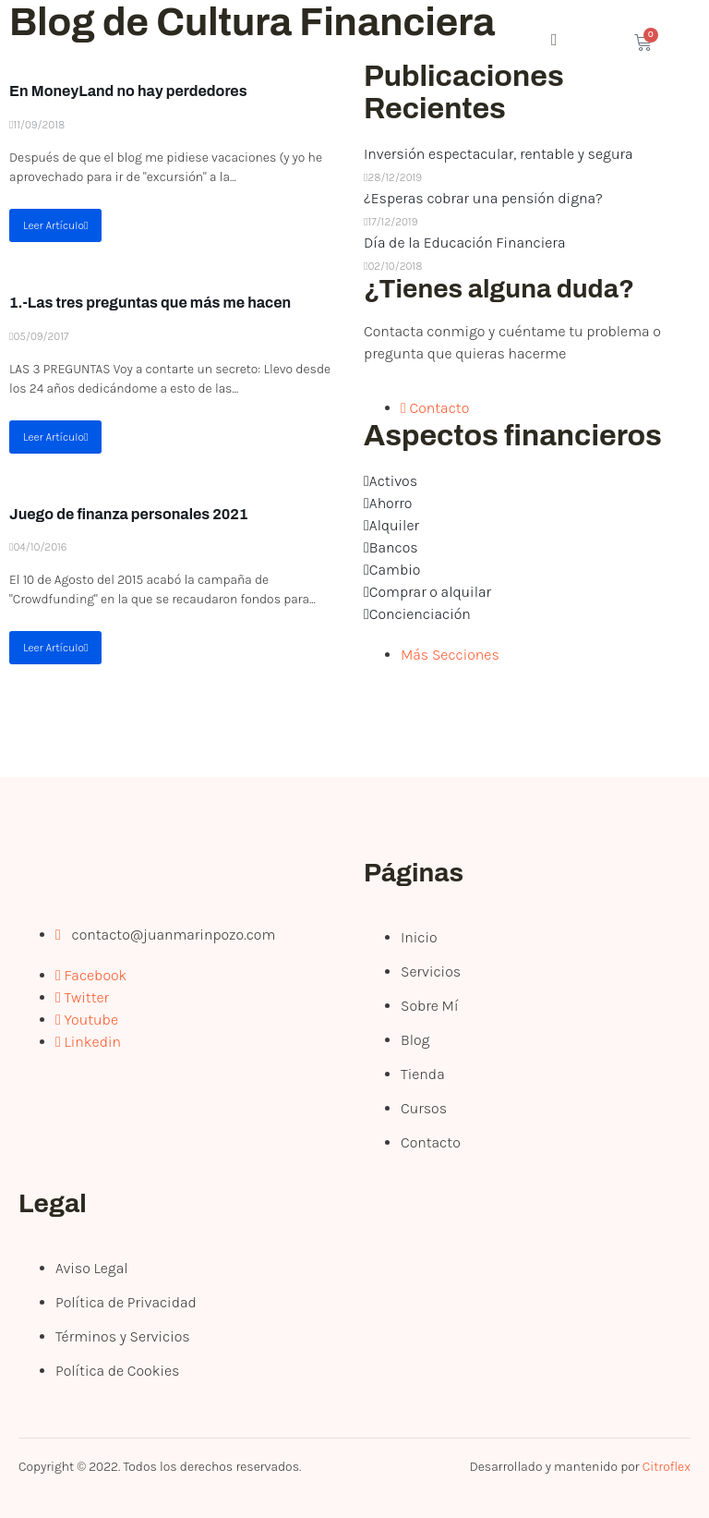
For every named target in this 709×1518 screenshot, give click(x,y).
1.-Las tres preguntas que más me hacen (150, 302)
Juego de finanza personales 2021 (128, 514)
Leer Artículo (55, 225)
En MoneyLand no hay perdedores (128, 91)
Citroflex (667, 1467)
